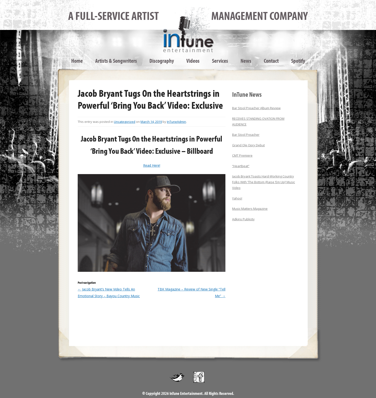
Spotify (298, 60)
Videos (193, 60)
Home (77, 60)
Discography (161, 60)
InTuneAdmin (176, 121)
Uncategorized (124, 121)
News (246, 60)
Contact (271, 60)
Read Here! (151, 165)
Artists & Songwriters (116, 60)
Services (220, 60)
